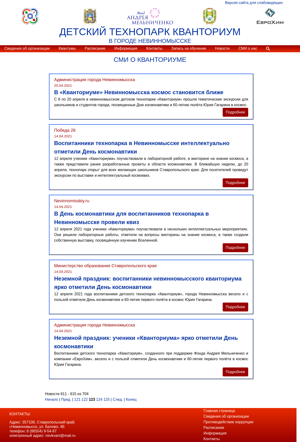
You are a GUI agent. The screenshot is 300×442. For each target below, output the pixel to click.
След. (118, 399)
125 (106, 399)
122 (85, 399)
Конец (131, 399)
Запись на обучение (188, 48)
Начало (51, 399)
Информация (125, 48)
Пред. (66, 399)
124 (99, 399)
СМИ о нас (247, 48)
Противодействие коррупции (228, 422)
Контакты (154, 48)
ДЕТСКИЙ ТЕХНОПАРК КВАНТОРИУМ (150, 31)
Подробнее (235, 112)
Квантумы (67, 48)
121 (77, 399)
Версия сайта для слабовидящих (254, 3)
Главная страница (219, 411)
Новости (222, 48)
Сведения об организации (27, 48)
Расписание (95, 48)
